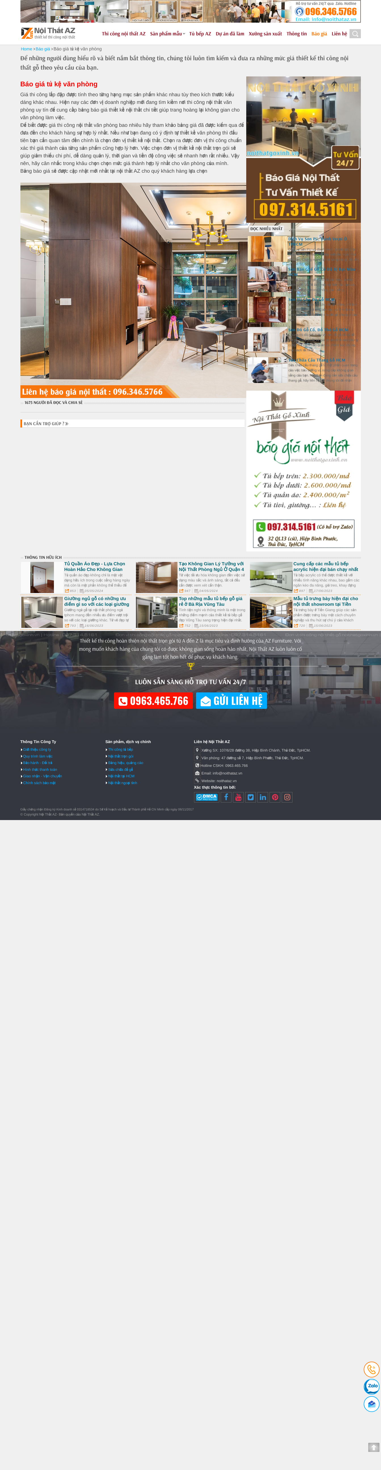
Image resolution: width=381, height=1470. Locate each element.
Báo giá (319, 33)
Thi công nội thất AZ (124, 33)
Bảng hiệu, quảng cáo (125, 763)
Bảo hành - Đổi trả (37, 763)
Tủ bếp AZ (200, 33)
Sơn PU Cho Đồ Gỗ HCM (312, 299)
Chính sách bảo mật (39, 783)
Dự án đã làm (230, 33)
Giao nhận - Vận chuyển (42, 776)
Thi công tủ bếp (120, 749)
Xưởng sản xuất (265, 33)
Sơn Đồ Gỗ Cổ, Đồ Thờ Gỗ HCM (319, 329)
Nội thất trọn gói (120, 756)
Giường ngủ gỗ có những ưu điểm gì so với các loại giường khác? (96, 604)
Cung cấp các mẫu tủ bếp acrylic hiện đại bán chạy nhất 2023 (325, 570)
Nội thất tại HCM (121, 776)
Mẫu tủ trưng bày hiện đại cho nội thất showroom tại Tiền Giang (325, 604)
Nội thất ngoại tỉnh (122, 783)
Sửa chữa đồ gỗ (120, 769)
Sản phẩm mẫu (166, 33)
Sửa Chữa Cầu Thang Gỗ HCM (317, 360)
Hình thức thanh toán (40, 769)
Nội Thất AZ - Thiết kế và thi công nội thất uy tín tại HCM (48, 33)
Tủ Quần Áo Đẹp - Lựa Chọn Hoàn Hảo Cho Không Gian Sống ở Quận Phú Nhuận (94, 570)
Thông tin (297, 33)
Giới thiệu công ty (37, 749)
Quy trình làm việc (38, 756)
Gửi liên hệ (231, 700)
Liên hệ (339, 33)
